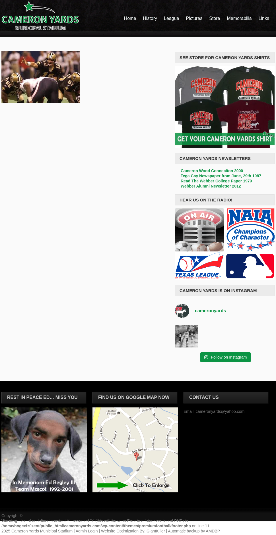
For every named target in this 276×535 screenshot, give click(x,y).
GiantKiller (156, 531)
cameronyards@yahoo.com (220, 411)
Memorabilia (239, 18)
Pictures (194, 18)
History (150, 18)
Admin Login (87, 531)
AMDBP (213, 531)
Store (214, 18)
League (171, 18)
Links (264, 18)
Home (130, 18)
